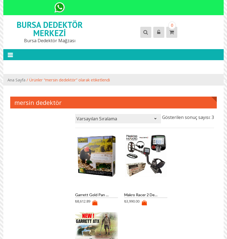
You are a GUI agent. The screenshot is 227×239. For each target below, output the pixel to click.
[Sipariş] (118, 118)
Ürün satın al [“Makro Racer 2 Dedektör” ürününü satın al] (139, 202)
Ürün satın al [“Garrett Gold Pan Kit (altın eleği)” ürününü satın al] (93, 202)
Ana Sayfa (16, 80)
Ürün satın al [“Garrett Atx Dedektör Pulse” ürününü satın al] (186, 202)
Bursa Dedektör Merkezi (50, 28)
